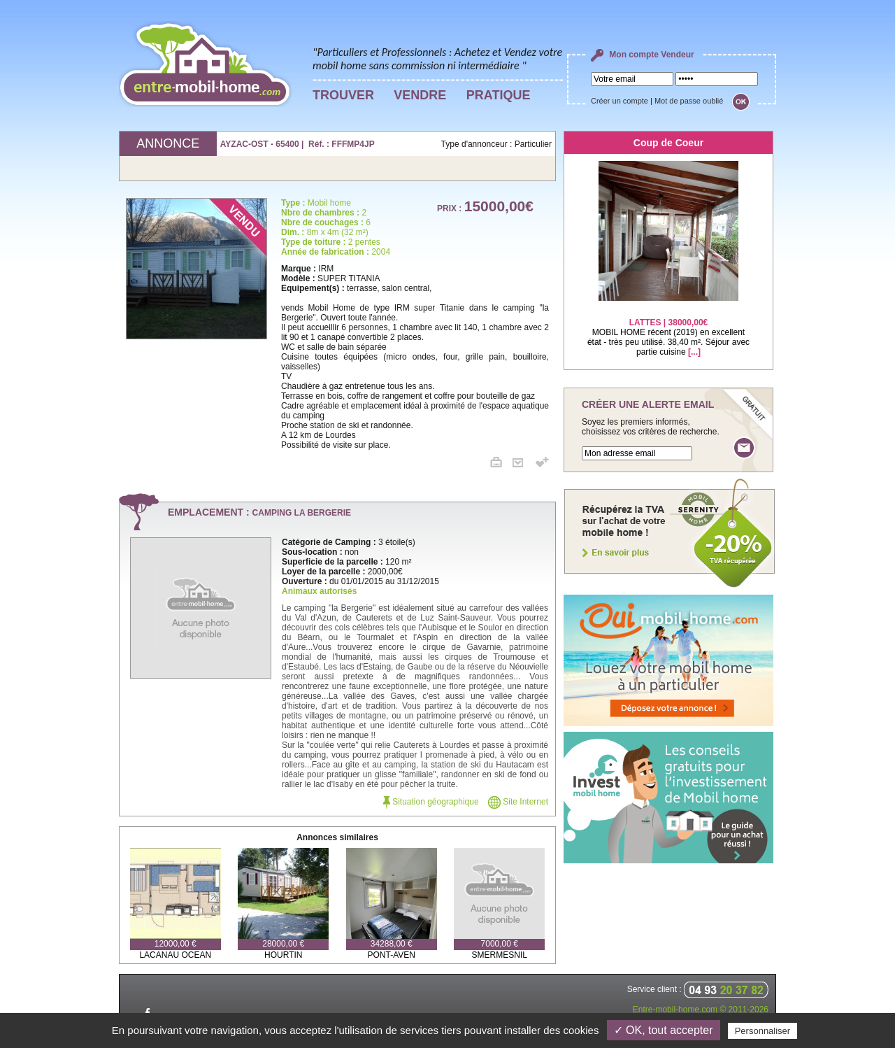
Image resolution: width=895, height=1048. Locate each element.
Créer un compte (619, 101)
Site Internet (518, 802)
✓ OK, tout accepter (663, 1030)
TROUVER (343, 95)
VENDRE (420, 95)
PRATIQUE (498, 95)
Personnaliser (763, 1031)
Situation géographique (431, 802)
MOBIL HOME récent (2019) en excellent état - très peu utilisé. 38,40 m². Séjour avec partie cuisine (668, 328)
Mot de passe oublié (688, 101)
